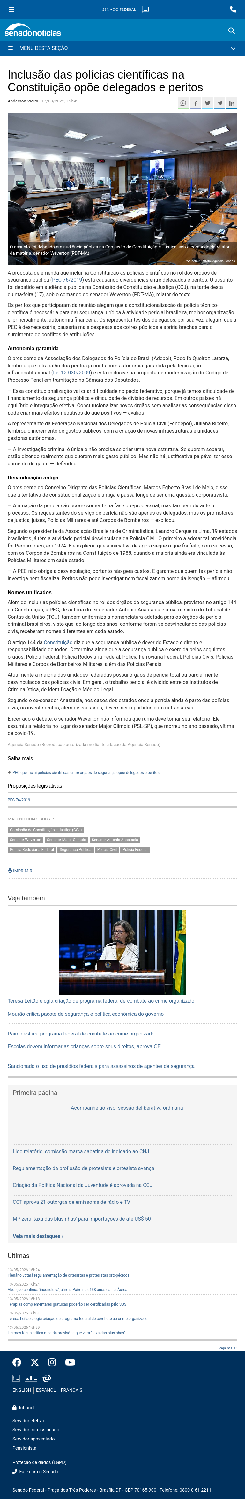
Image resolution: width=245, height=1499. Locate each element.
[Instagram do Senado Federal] (52, 1363)
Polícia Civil (107, 850)
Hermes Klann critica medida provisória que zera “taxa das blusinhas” (66, 1333)
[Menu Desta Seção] (122, 48)
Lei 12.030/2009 (71, 373)
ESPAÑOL (46, 1390)
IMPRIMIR (20, 870)
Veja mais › (228, 1348)
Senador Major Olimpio (66, 840)
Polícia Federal (134, 850)
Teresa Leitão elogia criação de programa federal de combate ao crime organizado (101, 1001)
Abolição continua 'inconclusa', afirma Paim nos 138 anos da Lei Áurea (67, 1289)
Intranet (23, 1408)
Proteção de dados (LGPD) (39, 1462)
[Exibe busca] (231, 30)
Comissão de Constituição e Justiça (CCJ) (46, 830)
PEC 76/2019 (67, 280)
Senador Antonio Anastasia (115, 840)
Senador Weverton (25, 840)
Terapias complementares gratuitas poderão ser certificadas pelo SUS (67, 1304)
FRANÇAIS (72, 1390)
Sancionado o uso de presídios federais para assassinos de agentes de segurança (101, 1066)
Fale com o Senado (35, 1472)
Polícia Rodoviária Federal (32, 850)
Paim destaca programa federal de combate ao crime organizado (81, 1033)
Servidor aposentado (33, 1439)
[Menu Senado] (11, 9)
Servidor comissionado (35, 1430)
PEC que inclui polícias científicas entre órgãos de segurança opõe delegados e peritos (86, 772)
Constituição (58, 642)
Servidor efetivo (28, 1421)
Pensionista (24, 1448)
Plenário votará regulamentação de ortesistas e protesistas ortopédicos (68, 1275)
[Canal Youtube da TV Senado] (68, 1363)
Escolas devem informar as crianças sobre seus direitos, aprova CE (84, 1046)
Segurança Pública (75, 850)
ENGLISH (21, 1390)
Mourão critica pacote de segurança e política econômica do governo (86, 1014)
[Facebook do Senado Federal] (19, 1363)
